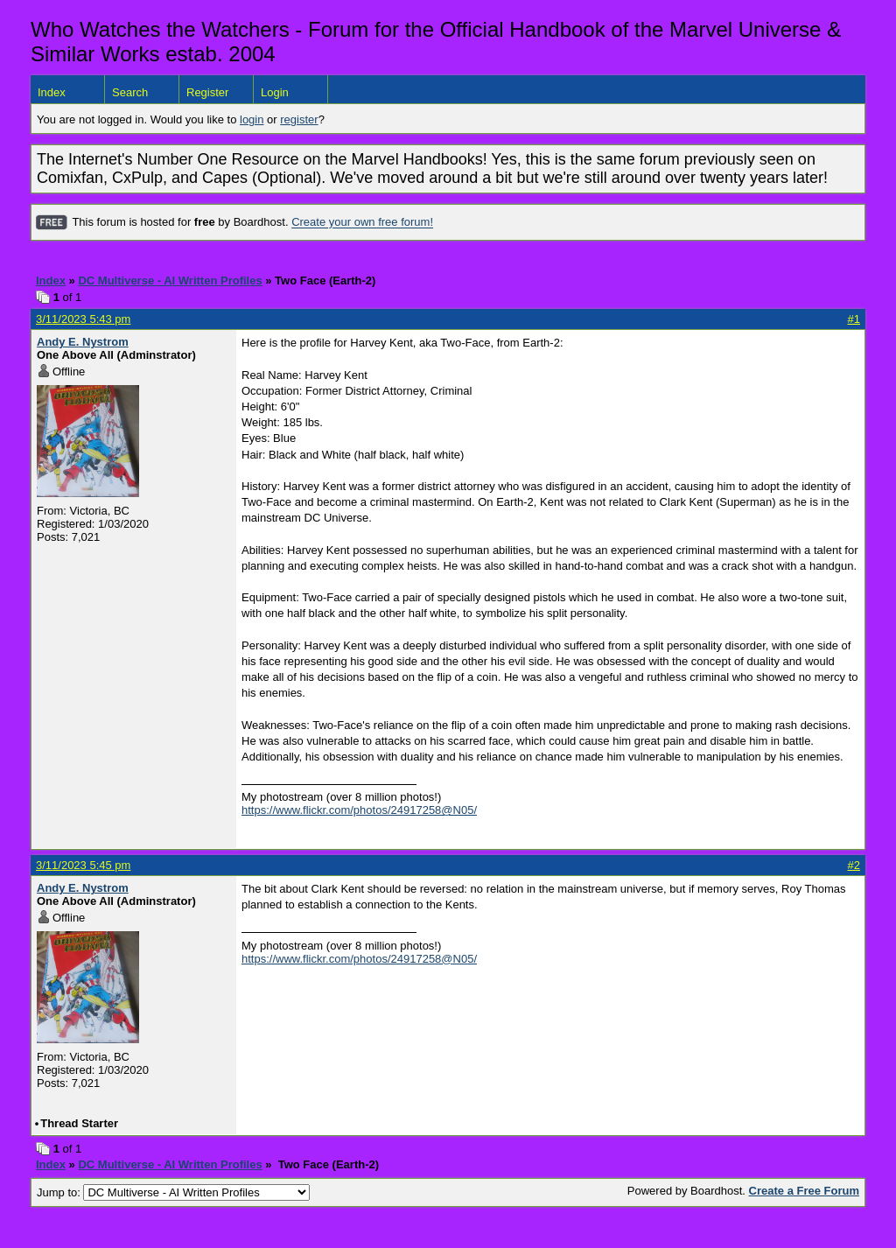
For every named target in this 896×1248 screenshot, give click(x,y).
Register (207, 92)
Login (275, 92)
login (251, 119)
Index (52, 92)
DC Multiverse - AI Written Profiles (170, 280)
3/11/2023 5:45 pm (83, 865)
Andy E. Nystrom (83, 341)
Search (130, 92)
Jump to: (173, 1192)
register (299, 119)
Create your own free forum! (362, 222)
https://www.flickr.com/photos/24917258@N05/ (359, 810)
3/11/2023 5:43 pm (83, 319)
